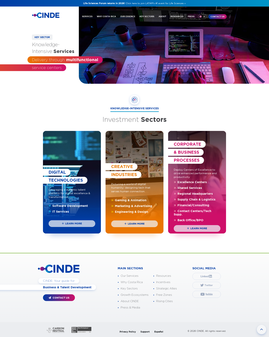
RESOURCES (177, 16)
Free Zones (164, 295)
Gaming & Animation (128, 200)
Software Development (68, 205)
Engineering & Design (129, 211)
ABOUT (162, 16)
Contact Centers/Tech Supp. (192, 212)
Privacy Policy (128, 331)
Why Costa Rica (132, 282)
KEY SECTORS (147, 16)
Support (145, 331)
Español (158, 331)
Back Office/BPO (188, 220)
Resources (163, 276)
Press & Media (130, 307)
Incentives (163, 282)
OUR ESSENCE (127, 16)
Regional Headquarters (193, 193)
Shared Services (188, 187)
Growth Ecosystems (135, 295)
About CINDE (130, 301)
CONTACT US (218, 16)
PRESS (191, 16)
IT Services (59, 211)
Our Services (129, 276)
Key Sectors (129, 288)
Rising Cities (164, 301)
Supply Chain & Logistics (194, 199)
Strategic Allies (166, 288)
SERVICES (87, 16)
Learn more (72, 223)
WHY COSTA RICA (106, 16)
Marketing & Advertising (131, 206)
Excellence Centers (190, 182)
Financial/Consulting (191, 205)
